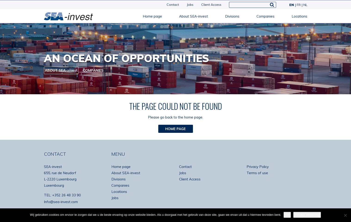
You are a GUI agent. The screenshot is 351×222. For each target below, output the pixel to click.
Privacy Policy (258, 166)
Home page (152, 16)
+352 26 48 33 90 (66, 195)
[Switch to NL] (304, 5)
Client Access (211, 5)
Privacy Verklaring (307, 214)
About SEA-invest (193, 16)
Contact (173, 5)
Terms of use (257, 173)
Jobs (190, 5)
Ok (287, 214)
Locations (299, 16)
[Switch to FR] (298, 5)
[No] (345, 215)
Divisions (232, 16)
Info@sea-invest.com (61, 202)
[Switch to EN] (291, 5)
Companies (265, 16)
